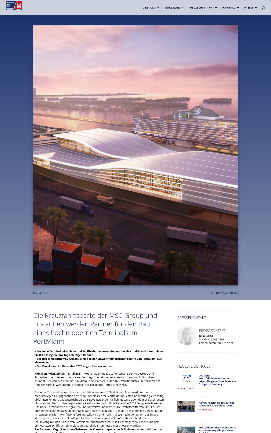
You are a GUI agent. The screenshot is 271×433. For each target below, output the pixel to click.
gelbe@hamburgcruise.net (216, 343)
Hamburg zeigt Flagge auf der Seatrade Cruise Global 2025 (216, 404)
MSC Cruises (230, 293)
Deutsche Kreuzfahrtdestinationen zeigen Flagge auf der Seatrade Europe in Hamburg (217, 380)
